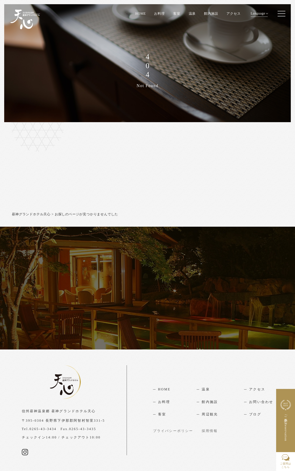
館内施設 (211, 13)
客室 (176, 13)
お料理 (159, 13)
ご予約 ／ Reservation (285, 420)
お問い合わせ (261, 402)
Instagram (25, 452)
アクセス (233, 13)
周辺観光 (210, 414)
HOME (140, 13)
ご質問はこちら (285, 461)
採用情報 (210, 431)
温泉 (192, 13)
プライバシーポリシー (173, 431)
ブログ (255, 414)
